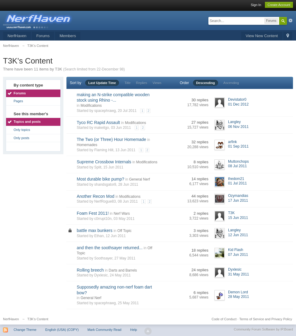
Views (157, 83)
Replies (141, 83)
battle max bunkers (94, 230)
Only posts (21, 138)
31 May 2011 (238, 274)
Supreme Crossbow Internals (104, 161)
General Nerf (139, 179)
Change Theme (25, 329)
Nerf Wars (122, 213)
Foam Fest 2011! (93, 213)
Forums (43, 36)
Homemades (87, 145)
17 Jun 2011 (238, 200)
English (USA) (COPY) (62, 329)
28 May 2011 (238, 297)
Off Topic (124, 231)
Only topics (22, 130)
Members (68, 36)
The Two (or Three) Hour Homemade (111, 139)
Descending (205, 83)
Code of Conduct (223, 319)
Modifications (91, 105)
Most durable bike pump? (100, 179)
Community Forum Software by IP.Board (263, 329)
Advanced (290, 20)
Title (127, 83)
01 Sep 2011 (238, 146)
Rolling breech (90, 270)
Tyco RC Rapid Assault (98, 122)
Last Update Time (102, 83)
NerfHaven (17, 36)
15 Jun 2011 (238, 218)
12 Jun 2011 (238, 235)
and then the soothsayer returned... (110, 247)
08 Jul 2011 (237, 166)
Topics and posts (27, 121)
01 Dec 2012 (238, 104)
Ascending (231, 83)
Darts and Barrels (123, 270)
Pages (18, 101)
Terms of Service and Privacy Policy (265, 319)
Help (133, 329)
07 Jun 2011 (238, 255)
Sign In (256, 5)
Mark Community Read (104, 329)
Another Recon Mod (95, 196)
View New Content (262, 36)
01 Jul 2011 (237, 183)
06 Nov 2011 (238, 127)
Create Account (279, 5)
